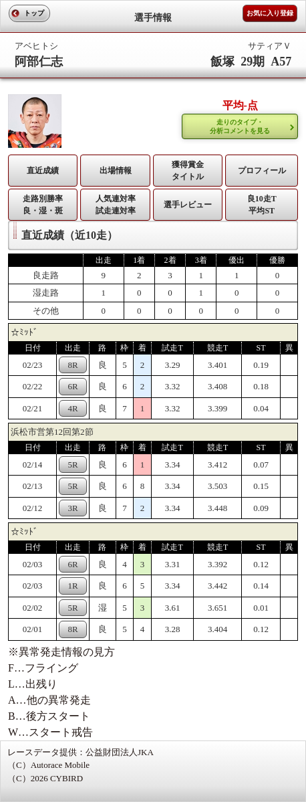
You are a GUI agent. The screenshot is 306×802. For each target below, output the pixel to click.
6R (73, 386)
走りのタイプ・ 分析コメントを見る (240, 126)
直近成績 (43, 170)
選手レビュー (188, 204)
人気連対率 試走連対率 (116, 204)
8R (73, 365)
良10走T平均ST (262, 204)
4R (73, 408)
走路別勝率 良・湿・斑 (43, 204)
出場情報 (116, 170)
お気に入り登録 (270, 13)
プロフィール (262, 170)
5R (73, 465)
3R (73, 508)
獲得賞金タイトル (188, 170)
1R (73, 586)
